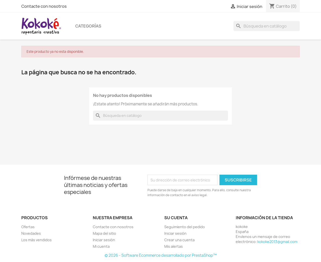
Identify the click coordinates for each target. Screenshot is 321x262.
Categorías (88, 26)
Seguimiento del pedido (184, 226)
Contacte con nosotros (44, 6)
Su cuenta (176, 217)
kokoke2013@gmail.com (277, 241)
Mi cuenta (101, 246)
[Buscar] (266, 26)
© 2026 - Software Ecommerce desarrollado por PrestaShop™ (161, 255)
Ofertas (28, 226)
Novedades (31, 233)
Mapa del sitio (104, 233)
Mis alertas (173, 246)
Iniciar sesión (104, 239)
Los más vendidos (36, 239)
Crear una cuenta (179, 239)
